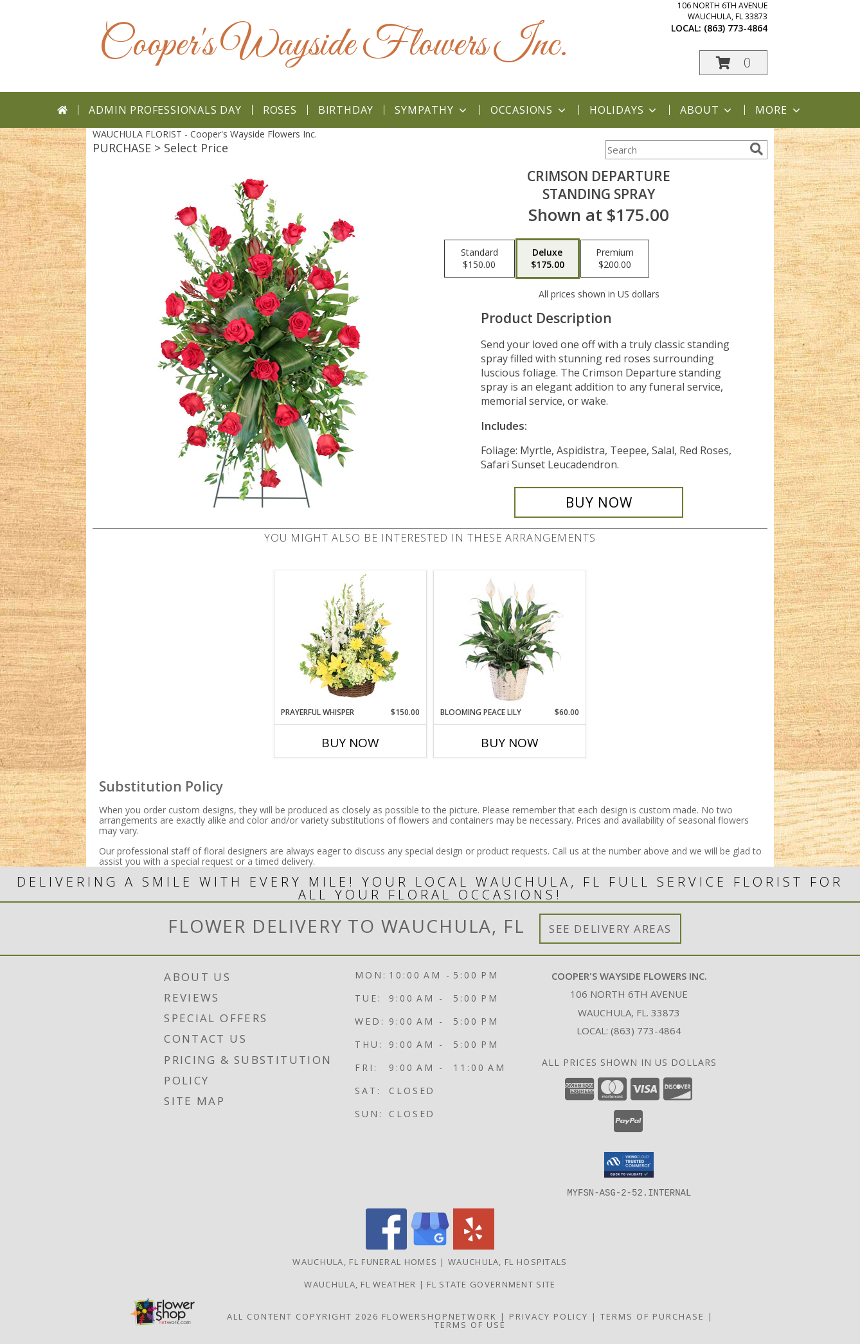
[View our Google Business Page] (430, 1245)
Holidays (624, 110)
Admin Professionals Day (165, 110)
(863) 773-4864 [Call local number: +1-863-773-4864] (735, 28)
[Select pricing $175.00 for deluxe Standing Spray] (547, 259)
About (707, 110)
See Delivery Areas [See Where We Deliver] (610, 928)
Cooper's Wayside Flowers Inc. (333, 45)
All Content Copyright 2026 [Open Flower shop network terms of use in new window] (303, 1316)
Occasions (529, 110)
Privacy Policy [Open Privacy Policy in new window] (548, 1316)
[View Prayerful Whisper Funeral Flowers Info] (350, 638)
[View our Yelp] (473, 1245)
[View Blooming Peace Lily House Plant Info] (510, 638)
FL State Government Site (491, 1283)
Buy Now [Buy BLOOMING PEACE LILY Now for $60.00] (510, 742)
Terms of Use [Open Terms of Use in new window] (470, 1324)
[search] (756, 149)
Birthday (345, 110)
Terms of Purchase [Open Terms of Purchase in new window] (652, 1316)
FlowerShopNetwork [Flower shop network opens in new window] (439, 1316)
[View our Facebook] (386, 1245)
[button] (733, 62)
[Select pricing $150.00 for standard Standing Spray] (479, 259)
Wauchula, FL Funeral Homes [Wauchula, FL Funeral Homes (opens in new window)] (364, 1261)
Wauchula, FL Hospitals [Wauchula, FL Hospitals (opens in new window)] (508, 1261)
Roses (280, 110)
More (778, 110)
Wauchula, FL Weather (360, 1283)
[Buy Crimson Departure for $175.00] (598, 502)
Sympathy (432, 110)
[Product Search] (675, 150)
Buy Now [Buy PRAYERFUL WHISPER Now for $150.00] (350, 742)
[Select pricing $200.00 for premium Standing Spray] (615, 259)
